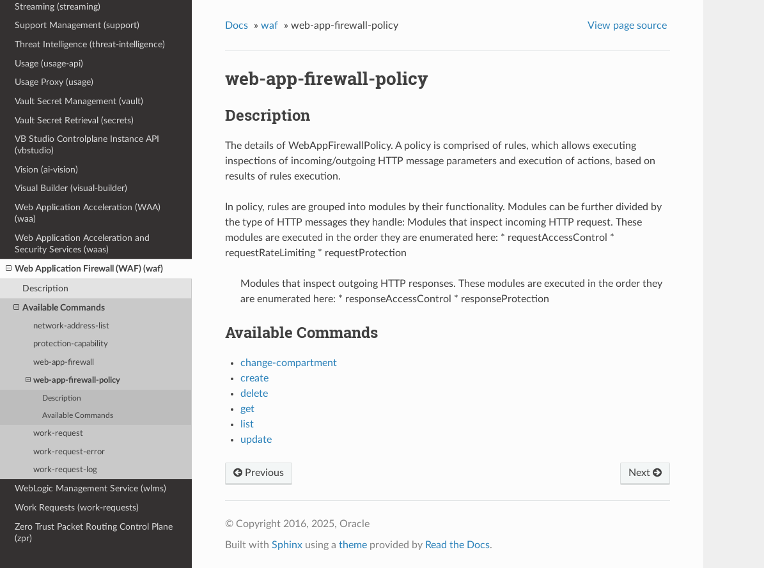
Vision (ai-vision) (46, 169)
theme (353, 545)
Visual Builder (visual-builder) (71, 188)
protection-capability (70, 344)
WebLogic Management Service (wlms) (90, 488)
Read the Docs (457, 545)
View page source (627, 25)
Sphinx (287, 545)
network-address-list (71, 326)
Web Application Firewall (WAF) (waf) (84, 269)
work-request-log (65, 470)
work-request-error (69, 452)
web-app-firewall (63, 362)
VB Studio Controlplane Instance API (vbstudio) (87, 144)
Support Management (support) (77, 25)
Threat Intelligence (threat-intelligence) (90, 44)
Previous (258, 473)
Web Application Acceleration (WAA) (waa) (87, 213)
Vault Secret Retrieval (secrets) (74, 120)
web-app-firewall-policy (73, 380)
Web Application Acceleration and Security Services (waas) (82, 243)
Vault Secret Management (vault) (79, 101)
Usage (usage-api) (49, 63)
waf (269, 25)
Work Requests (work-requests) (77, 507)
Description (45, 288)
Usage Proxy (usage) (54, 82)
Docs (236, 25)
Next (645, 473)
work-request (58, 433)
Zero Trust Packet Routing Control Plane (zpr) (94, 532)
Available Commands (59, 308)
